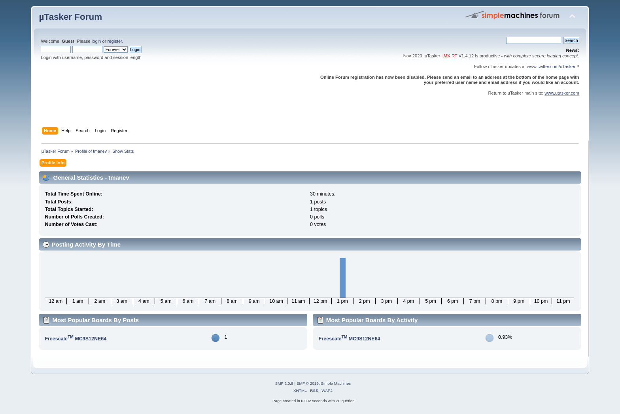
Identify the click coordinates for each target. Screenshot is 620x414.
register (115, 41)
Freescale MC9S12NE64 (75, 339)
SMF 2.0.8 (284, 383)
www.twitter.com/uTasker (551, 66)
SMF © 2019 (308, 383)
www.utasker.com (561, 93)
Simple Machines (336, 383)
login (96, 41)
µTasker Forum (70, 17)
